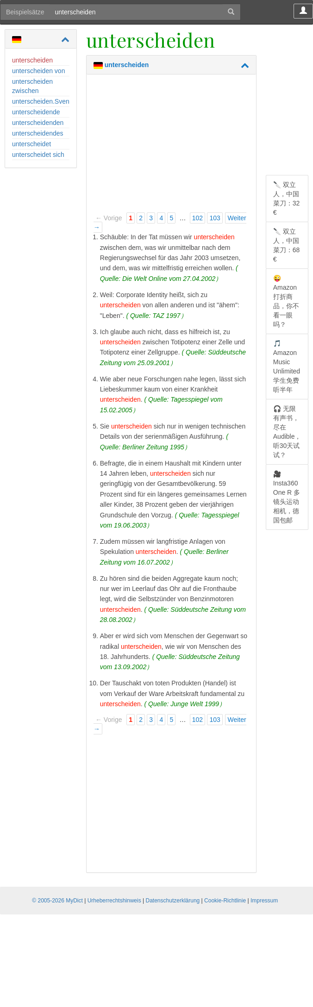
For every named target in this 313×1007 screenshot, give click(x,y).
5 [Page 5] (171, 218)
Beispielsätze (25, 12)
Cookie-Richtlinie (225, 900)
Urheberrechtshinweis (114, 900)
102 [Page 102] (197, 218)
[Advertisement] (171, 146)
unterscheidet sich (38, 154)
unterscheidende (36, 112)
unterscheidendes (37, 133)
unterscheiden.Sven (40, 101)
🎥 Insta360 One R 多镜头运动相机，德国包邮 (286, 497)
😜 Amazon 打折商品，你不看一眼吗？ (286, 301)
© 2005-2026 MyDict (57, 900)
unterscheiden (32, 60)
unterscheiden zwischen (32, 86)
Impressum (264, 900)
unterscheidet (31, 144)
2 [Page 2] (141, 218)
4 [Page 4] (161, 218)
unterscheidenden (37, 122)
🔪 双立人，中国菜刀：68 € (286, 245)
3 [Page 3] (151, 218)
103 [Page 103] (214, 218)
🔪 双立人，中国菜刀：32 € (286, 198)
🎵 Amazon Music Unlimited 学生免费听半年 (286, 366)
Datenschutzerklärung (173, 900)
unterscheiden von (38, 71)
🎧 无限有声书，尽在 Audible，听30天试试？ (287, 432)
